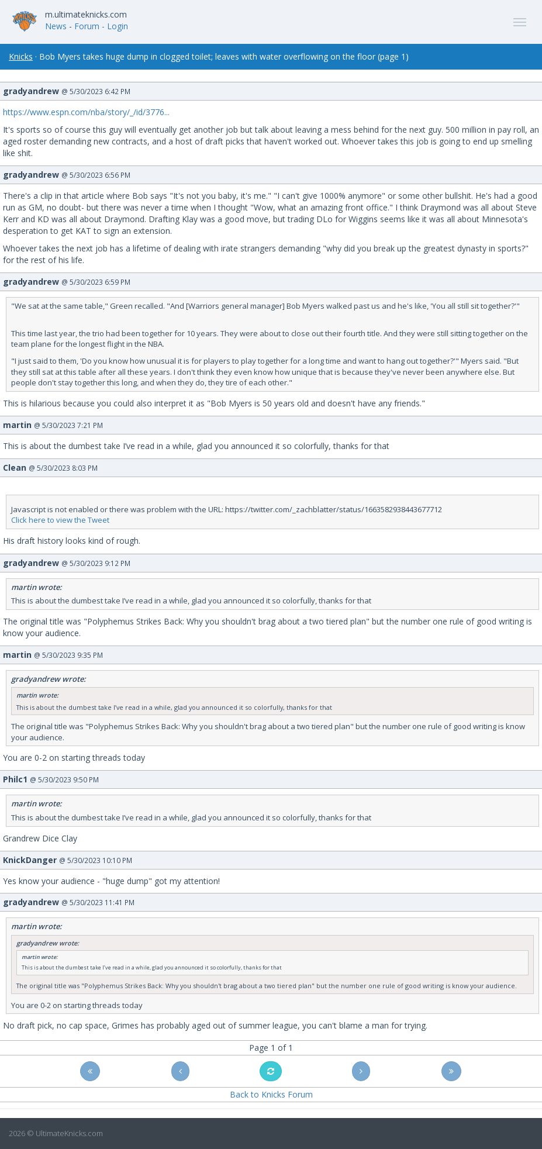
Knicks (21, 56)
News (56, 26)
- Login (115, 26)
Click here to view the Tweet (60, 520)
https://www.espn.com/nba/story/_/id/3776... (86, 112)
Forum (86, 26)
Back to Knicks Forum (271, 1094)
